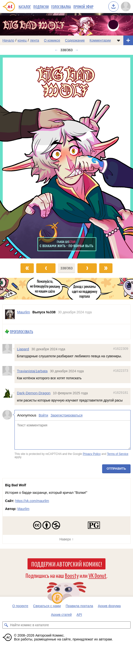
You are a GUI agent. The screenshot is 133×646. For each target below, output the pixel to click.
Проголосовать (21, 331)
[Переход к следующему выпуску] (66, 156)
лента (34, 40)
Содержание (75, 40)
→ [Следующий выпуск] (76, 50)
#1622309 (120, 349)
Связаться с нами (47, 606)
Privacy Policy (92, 454)
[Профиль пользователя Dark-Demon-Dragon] (8, 393)
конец (22, 40)
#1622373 (120, 371)
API (79, 615)
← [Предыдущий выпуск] (56, 50)
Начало (8, 40)
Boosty (72, 575)
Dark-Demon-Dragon (33, 393)
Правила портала (79, 606)
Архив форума (109, 606)
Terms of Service (117, 454)
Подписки (41, 6)
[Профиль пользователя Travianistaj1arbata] (8, 371)
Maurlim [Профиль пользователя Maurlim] (23, 312)
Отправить (116, 468)
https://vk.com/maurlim (32, 501)
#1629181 (120, 393)
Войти (43, 415)
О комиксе (52, 40)
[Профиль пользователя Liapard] (8, 349)
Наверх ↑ (66, 539)
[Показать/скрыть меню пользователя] (125, 6)
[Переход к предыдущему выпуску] (16, 156)
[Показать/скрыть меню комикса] (118, 40)
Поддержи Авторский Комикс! (66, 564)
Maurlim (23, 509)
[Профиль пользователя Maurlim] (10, 314)
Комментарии (100, 40)
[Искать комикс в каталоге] (6, 625)
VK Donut (97, 575)
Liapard (23, 349)
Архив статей (61, 615)
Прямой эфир (83, 6)
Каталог (25, 6)
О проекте (20, 606)
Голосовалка (61, 6)
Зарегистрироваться (66, 415)
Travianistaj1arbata (32, 371)
